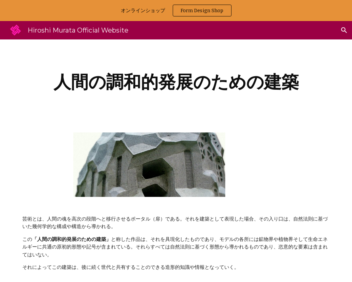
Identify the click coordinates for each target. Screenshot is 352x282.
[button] (344, 30)
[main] (176, 82)
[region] (176, 10)
